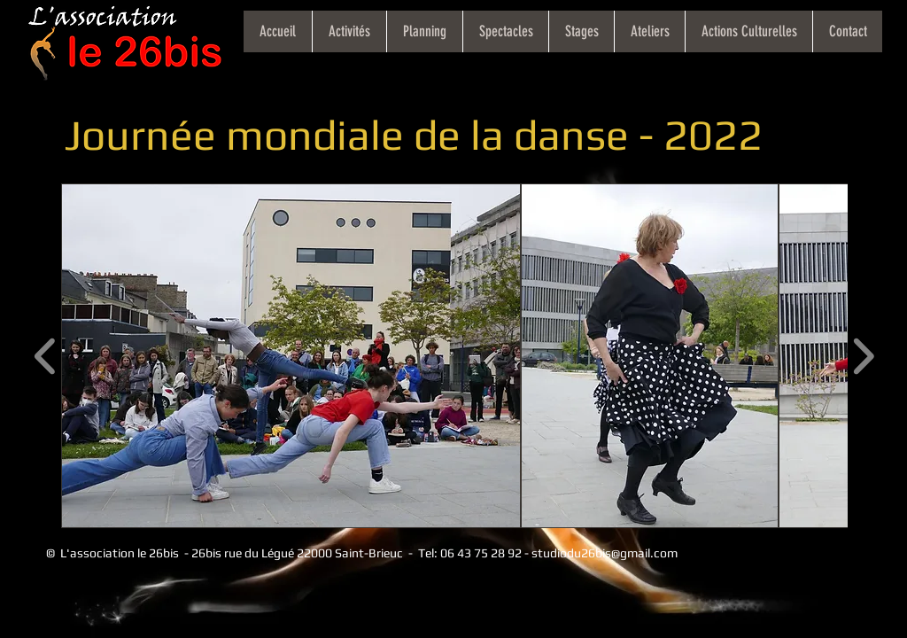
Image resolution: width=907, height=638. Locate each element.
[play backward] (46, 356)
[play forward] (863, 356)
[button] (291, 355)
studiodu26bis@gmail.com (604, 553)
